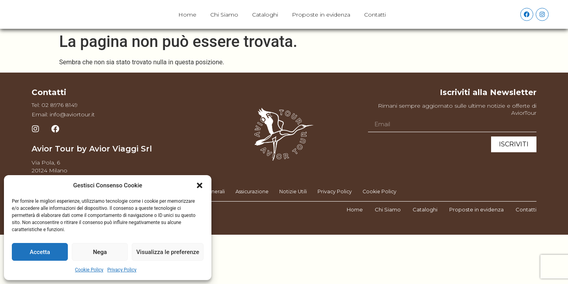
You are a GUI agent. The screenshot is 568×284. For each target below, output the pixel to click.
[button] (200, 185)
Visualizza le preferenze (167, 252)
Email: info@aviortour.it (63, 128)
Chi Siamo (224, 21)
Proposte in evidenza (321, 21)
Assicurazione (249, 205)
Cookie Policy (89, 270)
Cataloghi (265, 21)
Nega (100, 252)
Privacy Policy (121, 270)
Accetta (40, 252)
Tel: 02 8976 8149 (55, 118)
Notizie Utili (293, 205)
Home (187, 21)
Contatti (375, 21)
